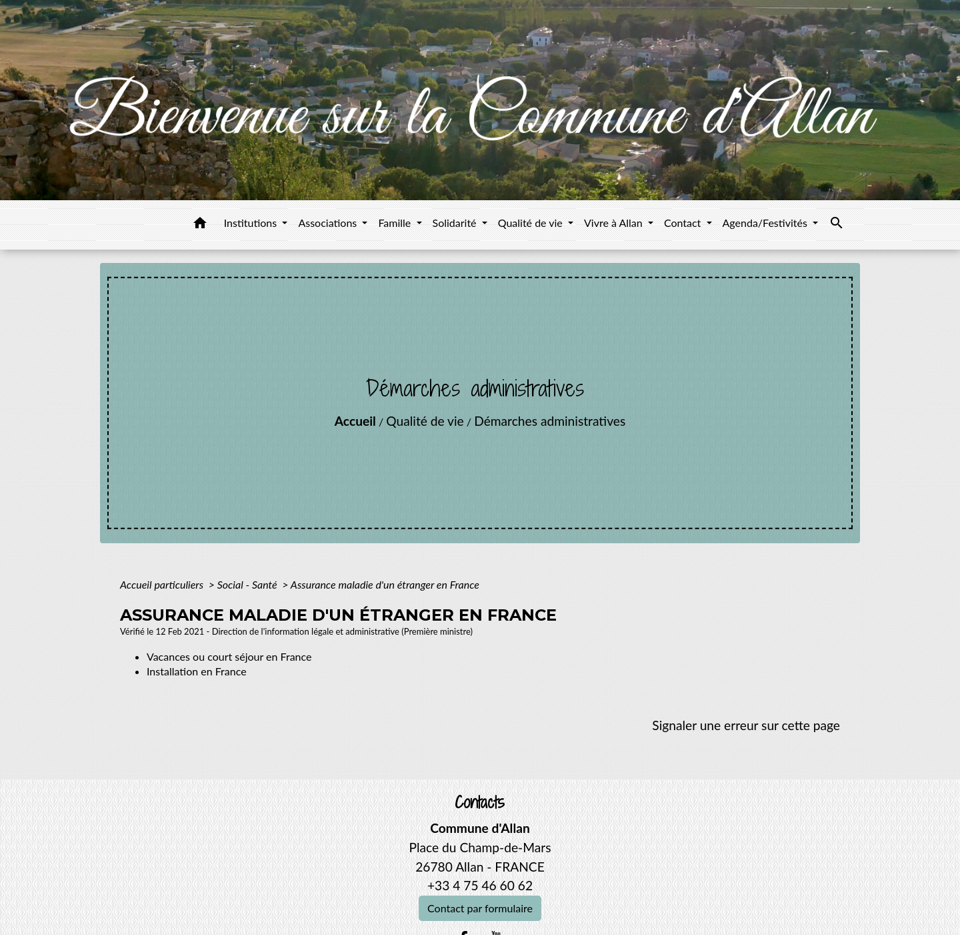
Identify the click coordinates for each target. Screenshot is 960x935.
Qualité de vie (424, 420)
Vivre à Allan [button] (614, 222)
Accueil (355, 420)
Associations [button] (328, 222)
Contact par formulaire (480, 908)
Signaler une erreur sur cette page (746, 725)
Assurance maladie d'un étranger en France (385, 584)
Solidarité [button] (456, 222)
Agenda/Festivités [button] (766, 222)
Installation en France (197, 671)
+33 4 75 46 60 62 (480, 885)
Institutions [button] (252, 222)
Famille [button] (395, 222)
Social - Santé (248, 584)
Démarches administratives (549, 420)
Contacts (480, 802)
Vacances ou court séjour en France (229, 656)
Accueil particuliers (163, 584)
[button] (200, 225)
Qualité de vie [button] (531, 222)
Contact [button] (684, 222)
